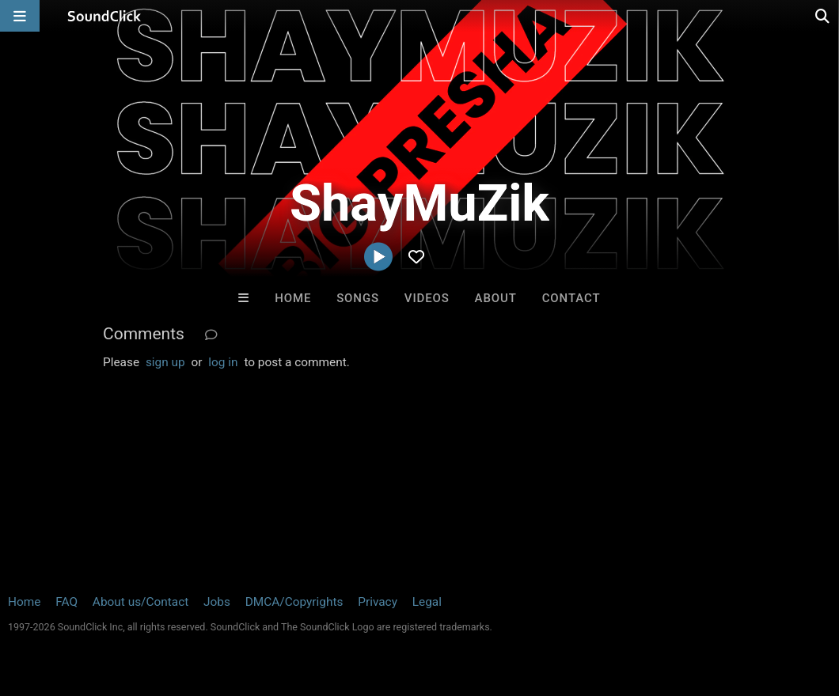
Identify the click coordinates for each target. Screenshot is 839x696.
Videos (427, 298)
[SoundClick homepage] (104, 15)
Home (293, 298)
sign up (165, 362)
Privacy (377, 602)
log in (222, 362)
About (496, 298)
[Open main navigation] (20, 16)
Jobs (216, 602)
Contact (571, 298)
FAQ (66, 602)
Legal (427, 602)
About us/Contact (140, 602)
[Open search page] (823, 16)
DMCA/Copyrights (294, 602)
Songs (357, 298)
